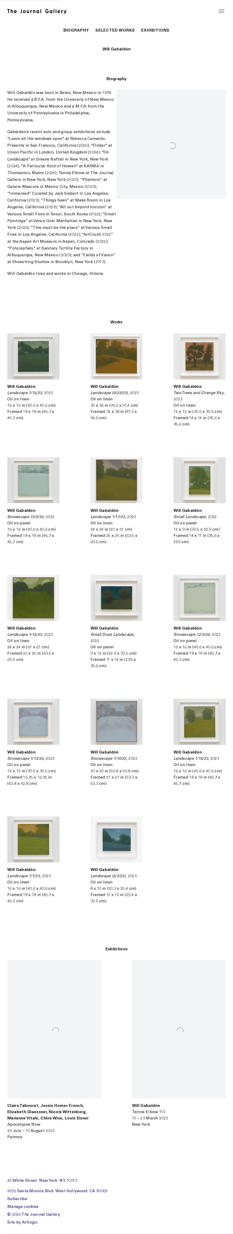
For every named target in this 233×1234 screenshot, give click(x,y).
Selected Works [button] (115, 31)
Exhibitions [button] (155, 31)
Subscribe (17, 1199)
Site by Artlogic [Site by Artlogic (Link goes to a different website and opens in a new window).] (22, 1223)
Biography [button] (76, 31)
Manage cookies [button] (22, 1207)
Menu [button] (221, 11)
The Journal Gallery (39, 11)
